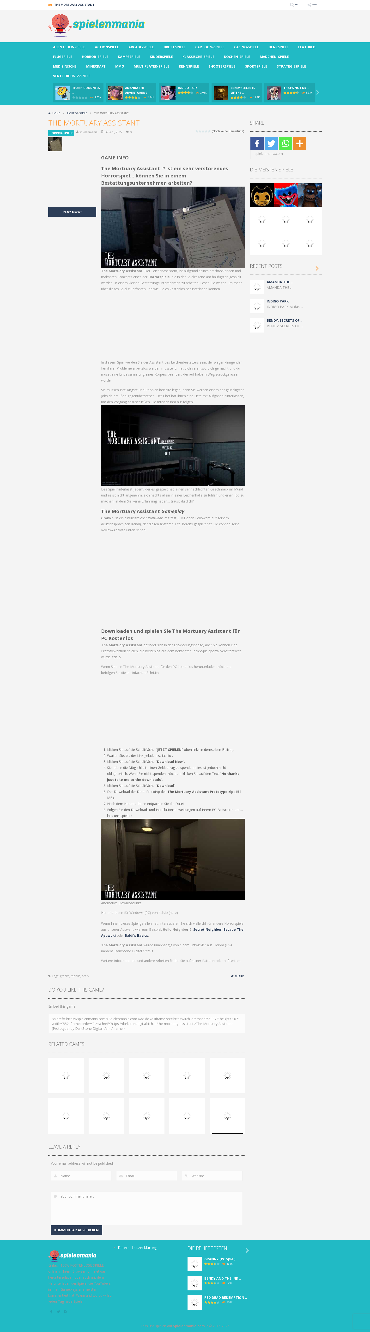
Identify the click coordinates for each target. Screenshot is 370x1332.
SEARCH (279, 5)
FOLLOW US (308, 5)
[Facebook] (257, 143)
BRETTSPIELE (175, 47)
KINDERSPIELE (161, 56)
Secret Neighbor (207, 929)
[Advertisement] (234, 24)
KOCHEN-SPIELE (237, 56)
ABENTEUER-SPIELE (69, 47)
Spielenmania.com (189, 1326)
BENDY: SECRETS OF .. (284, 320)
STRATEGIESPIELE (291, 66)
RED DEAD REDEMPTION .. (225, 1297)
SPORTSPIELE (256, 66)
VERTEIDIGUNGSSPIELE (72, 76)
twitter (235, 960)
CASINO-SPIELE (246, 47)
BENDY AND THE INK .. (222, 1278)
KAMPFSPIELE (129, 56)
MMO (119, 66)
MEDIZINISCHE (65, 66)
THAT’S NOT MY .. (296, 88)
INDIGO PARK (187, 88)
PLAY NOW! (72, 211)
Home (56, 113)
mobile (75, 976)
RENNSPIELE (189, 66)
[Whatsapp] (285, 143)
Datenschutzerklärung (135, 1247)
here (173, 912)
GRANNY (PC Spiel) (220, 1259)
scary (85, 976)
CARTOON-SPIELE (209, 47)
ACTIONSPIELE (107, 47)
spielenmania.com (269, 153)
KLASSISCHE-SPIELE (198, 56)
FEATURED (306, 47)
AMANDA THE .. (280, 282)
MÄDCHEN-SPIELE (274, 56)
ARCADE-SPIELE (141, 47)
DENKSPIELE (279, 47)
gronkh (64, 976)
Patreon (208, 960)
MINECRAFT (96, 66)
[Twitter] (271, 143)
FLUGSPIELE (62, 56)
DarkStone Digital (128, 951)
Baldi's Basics (136, 935)
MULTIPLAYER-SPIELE (151, 66)
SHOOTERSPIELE (222, 66)
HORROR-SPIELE (95, 56)
